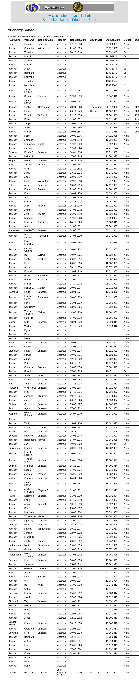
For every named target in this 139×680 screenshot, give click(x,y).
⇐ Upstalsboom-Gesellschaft (69, 16)
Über (92, 20)
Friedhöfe (79, 20)
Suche (64, 20)
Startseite (50, 20)
